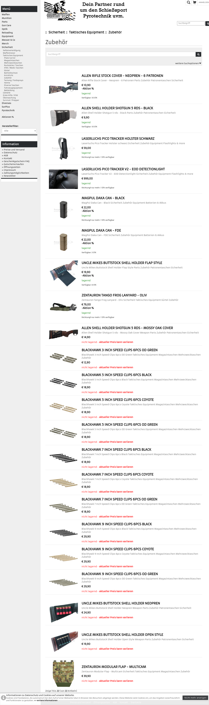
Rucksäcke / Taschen (12, 65)
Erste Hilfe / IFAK (10, 95)
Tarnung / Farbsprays (12, 80)
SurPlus (6, 106)
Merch (5, 43)
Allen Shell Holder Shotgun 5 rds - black (117, 108)
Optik (4, 29)
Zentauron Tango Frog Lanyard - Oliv (114, 295)
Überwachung (9, 98)
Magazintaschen (10, 60)
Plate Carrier (9, 58)
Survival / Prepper (10, 100)
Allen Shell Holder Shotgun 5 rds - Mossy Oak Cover (127, 328)
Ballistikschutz (10, 73)
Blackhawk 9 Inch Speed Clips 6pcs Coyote (118, 549)
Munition (7, 18)
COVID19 (6, 93)
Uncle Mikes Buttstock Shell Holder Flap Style (122, 263)
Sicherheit (57, 32)
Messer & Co (8, 40)
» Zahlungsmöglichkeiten (15, 173)
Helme (6, 83)
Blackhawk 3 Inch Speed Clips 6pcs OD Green (120, 350)
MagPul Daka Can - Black (103, 198)
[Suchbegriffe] (121, 54)
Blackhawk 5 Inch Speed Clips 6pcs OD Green (120, 425)
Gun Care (6, 25)
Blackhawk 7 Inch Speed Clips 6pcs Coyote (117, 474)
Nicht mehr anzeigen (195, 697)
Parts (5, 21)
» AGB (5, 155)
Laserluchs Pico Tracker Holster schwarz (118, 139)
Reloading (7, 32)
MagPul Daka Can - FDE (101, 230)
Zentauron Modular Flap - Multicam (114, 667)
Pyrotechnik (8, 110)
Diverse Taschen (10, 85)
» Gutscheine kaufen (13, 164)
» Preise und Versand (13, 149)
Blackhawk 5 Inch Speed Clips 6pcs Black (117, 375)
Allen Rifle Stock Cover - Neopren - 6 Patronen (122, 76)
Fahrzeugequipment (12, 88)
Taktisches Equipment (86, 32)
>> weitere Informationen (45, 700)
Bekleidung (8, 90)
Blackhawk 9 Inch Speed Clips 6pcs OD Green (120, 574)
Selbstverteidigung (11, 50)
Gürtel (6, 70)
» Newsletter (9, 176)
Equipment (7, 36)
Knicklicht (7, 75)
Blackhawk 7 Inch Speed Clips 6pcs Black (116, 450)
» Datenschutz (9, 152)
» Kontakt (7, 158)
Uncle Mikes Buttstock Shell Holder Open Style (122, 635)
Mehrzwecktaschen (12, 63)
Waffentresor (8, 53)
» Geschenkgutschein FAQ (15, 161)
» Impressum (9, 170)
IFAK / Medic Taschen (12, 68)
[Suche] (198, 54)
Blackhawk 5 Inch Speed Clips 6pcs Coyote (118, 400)
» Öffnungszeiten (11, 167)
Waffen (6, 14)
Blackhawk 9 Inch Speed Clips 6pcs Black (117, 524)
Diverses (6, 103)
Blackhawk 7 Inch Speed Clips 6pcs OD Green (119, 499)
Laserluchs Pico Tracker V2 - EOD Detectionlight (123, 169)
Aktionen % (8, 117)
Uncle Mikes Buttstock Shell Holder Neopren (121, 603)
